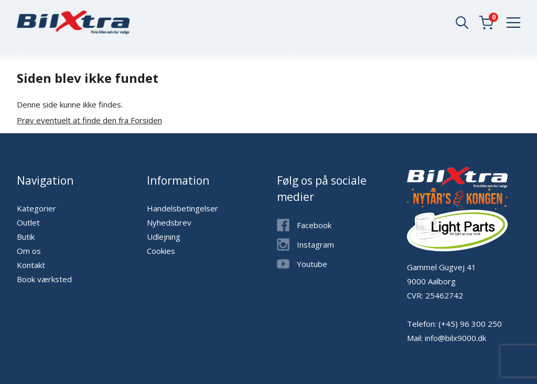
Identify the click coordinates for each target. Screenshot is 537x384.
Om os (29, 251)
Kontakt (31, 265)
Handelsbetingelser (182, 208)
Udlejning (163, 236)
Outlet (28, 222)
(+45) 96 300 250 (470, 323)
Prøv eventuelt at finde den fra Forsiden (89, 120)
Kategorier (36, 208)
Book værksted (44, 279)
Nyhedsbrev (169, 222)
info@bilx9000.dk (455, 338)
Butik (26, 236)
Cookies (161, 251)
